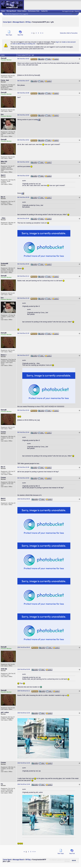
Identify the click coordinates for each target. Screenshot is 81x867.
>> (42, 33)
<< (32, 33)
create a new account (68, 42)
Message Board (18, 22)
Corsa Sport (7, 22)
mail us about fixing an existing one (23, 44)
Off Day (28, 22)
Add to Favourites (72, 33)
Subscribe (63, 33)
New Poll (20, 34)
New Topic (9, 34)
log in (57, 42)
